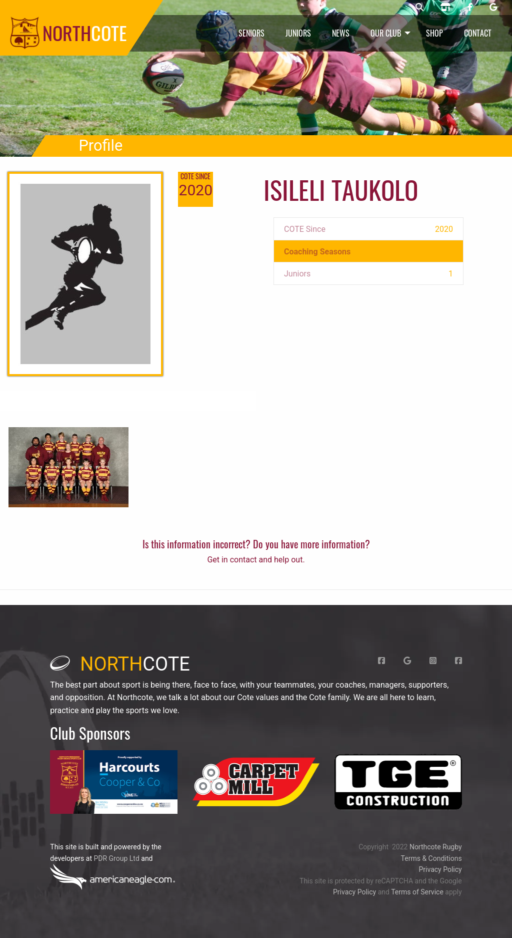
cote (120, 664)
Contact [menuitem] (478, 33)
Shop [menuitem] (434, 33)
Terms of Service (417, 892)
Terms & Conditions (431, 858)
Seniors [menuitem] (251, 33)
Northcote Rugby (436, 847)
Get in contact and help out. (255, 559)
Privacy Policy (440, 869)
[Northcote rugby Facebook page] (470, 7)
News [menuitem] (341, 33)
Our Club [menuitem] (385, 33)
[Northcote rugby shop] (445, 7)
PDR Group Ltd (116, 858)
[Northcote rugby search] (419, 7)
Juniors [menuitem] (298, 33)
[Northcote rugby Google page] (493, 7)
